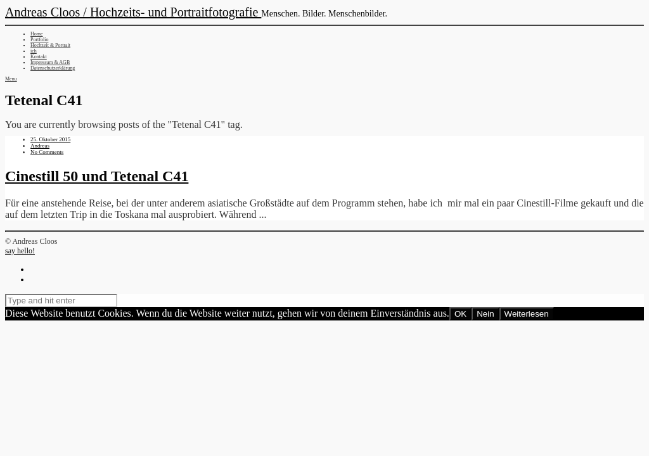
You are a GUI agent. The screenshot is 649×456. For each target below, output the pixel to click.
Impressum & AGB (50, 62)
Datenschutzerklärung (52, 68)
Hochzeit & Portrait (50, 45)
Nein (485, 314)
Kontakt (38, 57)
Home (36, 34)
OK (460, 314)
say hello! (20, 250)
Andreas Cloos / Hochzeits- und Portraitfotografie (133, 12)
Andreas (39, 145)
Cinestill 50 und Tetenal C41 (96, 176)
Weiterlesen (526, 314)
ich (33, 51)
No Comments (46, 152)
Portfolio (39, 39)
